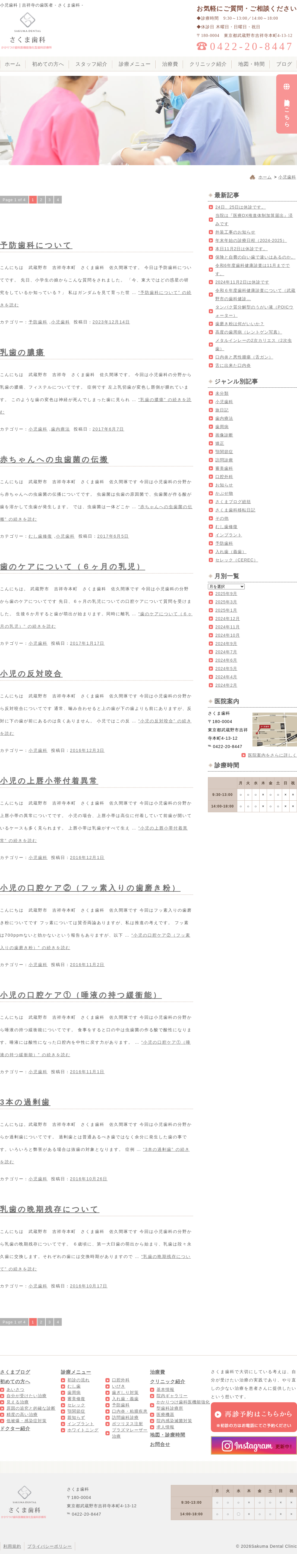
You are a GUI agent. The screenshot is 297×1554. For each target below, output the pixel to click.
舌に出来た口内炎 (233, 365)
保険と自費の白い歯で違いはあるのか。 (255, 257)
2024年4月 (226, 677)
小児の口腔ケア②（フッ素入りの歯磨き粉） (90, 888)
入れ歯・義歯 (125, 1398)
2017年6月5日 (113, 536)
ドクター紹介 (15, 1428)
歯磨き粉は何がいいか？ (239, 323)
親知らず (76, 1417)
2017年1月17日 (87, 643)
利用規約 (12, 1546)
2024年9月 (226, 643)
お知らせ (224, 485)
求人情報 (165, 1427)
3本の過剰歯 (25, 1102)
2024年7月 (226, 652)
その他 (222, 518)
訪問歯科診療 (125, 1417)
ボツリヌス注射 (127, 1423)
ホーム (13, 64)
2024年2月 (226, 685)
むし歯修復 (40, 536)
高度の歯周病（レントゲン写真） (248, 332)
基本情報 (165, 1389)
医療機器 (165, 1414)
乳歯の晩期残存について (49, 1209)
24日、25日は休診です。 (240, 207)
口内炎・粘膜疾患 (130, 1411)
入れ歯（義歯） (231, 551)
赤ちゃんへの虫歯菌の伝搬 (54, 459)
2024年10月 (227, 635)
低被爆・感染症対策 (27, 1420)
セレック (76, 1405)
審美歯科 (224, 468)
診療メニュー (135, 64)
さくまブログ (15, 1372)
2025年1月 (226, 610)
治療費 (170, 64)
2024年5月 (226, 668)
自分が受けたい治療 (27, 1395)
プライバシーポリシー (49, 1546)
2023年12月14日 (111, 322)
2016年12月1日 (87, 857)
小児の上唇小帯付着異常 (49, 781)
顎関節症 (224, 451)
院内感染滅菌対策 (174, 1420)
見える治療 (18, 1402)
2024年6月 (226, 660)
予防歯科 (38, 322)
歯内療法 (60, 429)
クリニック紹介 (208, 64)
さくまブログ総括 (233, 501)
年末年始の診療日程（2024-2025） (251, 240)
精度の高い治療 (22, 1414)
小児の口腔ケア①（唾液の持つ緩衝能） (81, 995)
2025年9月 (226, 593)
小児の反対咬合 (31, 673)
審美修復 (76, 1398)
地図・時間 (251, 64)
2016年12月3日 (87, 750)
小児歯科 (60, 322)
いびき (118, 1386)
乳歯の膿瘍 (22, 352)
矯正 (219, 443)
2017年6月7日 (108, 429)
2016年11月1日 (87, 1071)
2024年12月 (227, 618)
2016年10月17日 (89, 1286)
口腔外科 (224, 476)
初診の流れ (78, 1380)
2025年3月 (226, 602)
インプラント (228, 535)
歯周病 (222, 426)
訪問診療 (224, 460)
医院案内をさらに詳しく (272, 755)
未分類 (222, 393)
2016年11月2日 (87, 964)
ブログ (284, 64)
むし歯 (74, 1386)
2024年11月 (227, 627)
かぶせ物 (224, 493)
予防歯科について (36, 245)
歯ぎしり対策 (125, 1392)
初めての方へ (48, 64)
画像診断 (224, 435)
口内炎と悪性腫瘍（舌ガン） (244, 357)
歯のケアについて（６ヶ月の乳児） (72, 566)
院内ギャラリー (172, 1395)
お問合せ (160, 1444)
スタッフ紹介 (91, 64)
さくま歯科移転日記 (235, 510)
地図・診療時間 (167, 1434)
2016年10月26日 (89, 1178)
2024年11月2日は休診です (242, 282)
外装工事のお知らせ (235, 232)
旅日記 (222, 410)
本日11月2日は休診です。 (241, 248)
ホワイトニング (83, 1430)
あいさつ (15, 1389)
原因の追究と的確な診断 (31, 1408)
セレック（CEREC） (236, 560)
